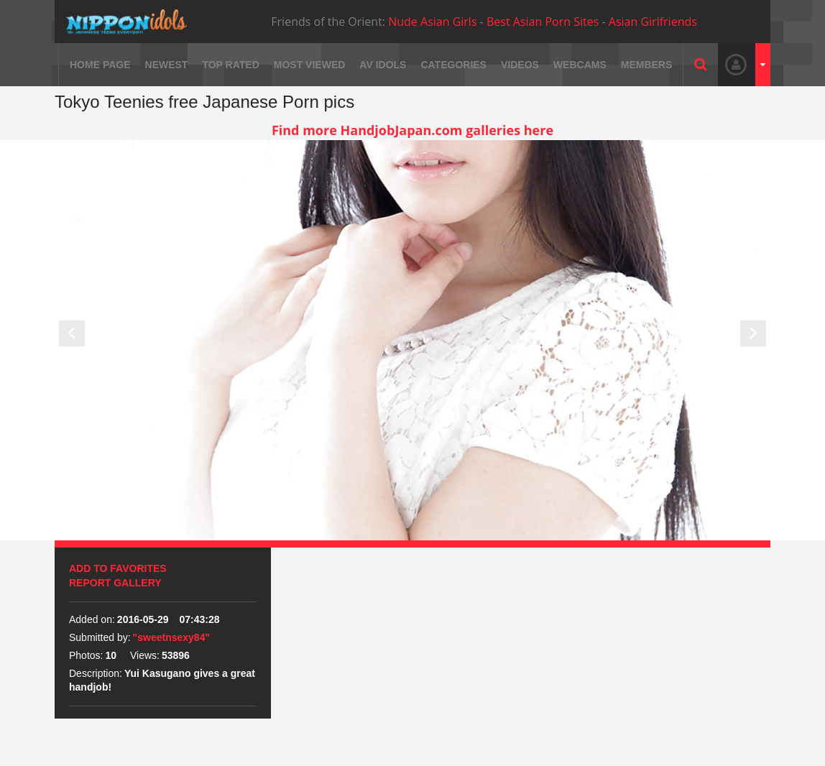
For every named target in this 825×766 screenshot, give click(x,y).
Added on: (92, 619)
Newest (166, 64)
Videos (520, 64)
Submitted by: (100, 637)
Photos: (86, 655)
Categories (453, 64)
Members (647, 64)
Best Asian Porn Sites (543, 21)
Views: (145, 655)
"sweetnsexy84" (171, 637)
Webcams (580, 64)
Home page (100, 64)
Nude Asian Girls (432, 21)
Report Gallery (115, 583)
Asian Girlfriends (653, 21)
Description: (95, 673)
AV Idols (382, 64)
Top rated (230, 64)
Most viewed (310, 64)
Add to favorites (118, 568)
